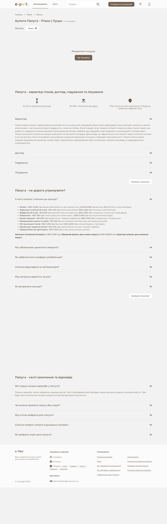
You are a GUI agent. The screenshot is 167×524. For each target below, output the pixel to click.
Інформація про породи (108, 475)
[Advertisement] (83, 337)
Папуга (39, 15)
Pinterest (55, 461)
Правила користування (137, 466)
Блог (99, 461)
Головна (19, 15)
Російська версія (104, 457)
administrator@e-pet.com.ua (64, 481)
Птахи (29, 15)
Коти (65, 466)
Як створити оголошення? (109, 466)
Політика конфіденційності (139, 461)
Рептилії (64, 469)
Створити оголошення (121, 4)
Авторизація (133, 457)
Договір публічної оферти (139, 470)
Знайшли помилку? (140, 182)
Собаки (73, 466)
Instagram (56, 457)
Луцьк (32, 28)
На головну (83, 58)
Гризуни (53, 469)
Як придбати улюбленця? (108, 470)
